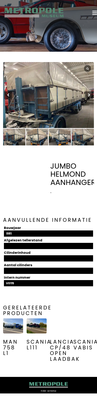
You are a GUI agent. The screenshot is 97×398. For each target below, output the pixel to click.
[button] (89, 95)
